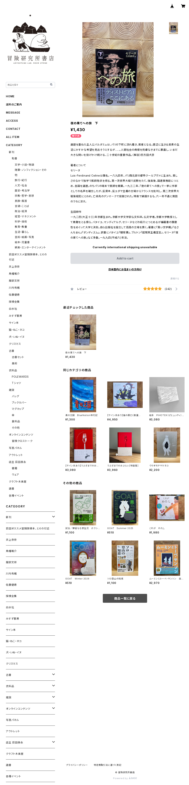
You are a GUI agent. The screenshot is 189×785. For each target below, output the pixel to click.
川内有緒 (14, 287)
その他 (16, 427)
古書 (11, 350)
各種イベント (16, 495)
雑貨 (11, 389)
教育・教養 (21, 226)
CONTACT (13, 128)
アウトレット (16, 454)
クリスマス (15, 343)
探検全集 (14, 301)
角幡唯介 (14, 273)
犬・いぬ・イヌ (17, 336)
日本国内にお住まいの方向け (125, 269)
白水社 (13, 308)
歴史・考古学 (22, 190)
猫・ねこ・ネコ (17, 329)
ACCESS (12, 120)
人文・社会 (21, 185)
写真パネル (15, 447)
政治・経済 (21, 211)
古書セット (18, 357)
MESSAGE (13, 112)
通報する (174, 278)
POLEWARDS (20, 376)
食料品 (16, 421)
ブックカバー (19, 402)
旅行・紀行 (21, 180)
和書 (14, 158)
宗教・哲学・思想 (24, 195)
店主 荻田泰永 (17, 462)
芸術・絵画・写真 (24, 237)
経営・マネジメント (25, 216)
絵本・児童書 (22, 242)
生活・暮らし (22, 231)
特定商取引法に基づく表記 (107, 765)
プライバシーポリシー (77, 765)
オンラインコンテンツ (21, 434)
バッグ (15, 396)
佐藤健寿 (14, 294)
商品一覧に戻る (125, 598)
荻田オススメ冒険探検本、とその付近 (27, 528)
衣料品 (13, 370)
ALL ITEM (12, 136)
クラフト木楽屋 (18, 481)
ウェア (15, 474)
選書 (11, 488)
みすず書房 (15, 315)
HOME (10, 96)
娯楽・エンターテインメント (30, 247)
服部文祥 (14, 280)
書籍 (14, 468)
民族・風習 (21, 200)
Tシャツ (16, 382)
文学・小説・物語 (24, 164)
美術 (14, 363)
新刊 (11, 152)
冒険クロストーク (22, 440)
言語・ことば (22, 206)
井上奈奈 (14, 266)
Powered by (125, 778)
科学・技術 (21, 221)
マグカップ (18, 408)
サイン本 (14, 322)
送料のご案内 (14, 104)
